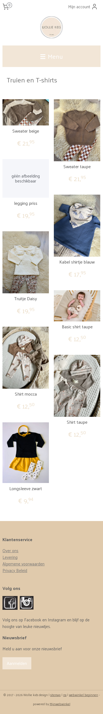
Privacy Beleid (14, 570)
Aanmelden (17, 663)
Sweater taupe (77, 166)
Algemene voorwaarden (23, 563)
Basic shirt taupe (77, 326)
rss (64, 694)
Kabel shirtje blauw (77, 261)
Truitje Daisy (25, 298)
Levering (10, 557)
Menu (51, 56)
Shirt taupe (77, 422)
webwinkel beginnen (83, 694)
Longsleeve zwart (25, 488)
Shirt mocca (26, 393)
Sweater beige (25, 130)
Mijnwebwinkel (60, 704)
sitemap (55, 694)
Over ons (10, 550)
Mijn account (83, 6)
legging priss (25, 203)
